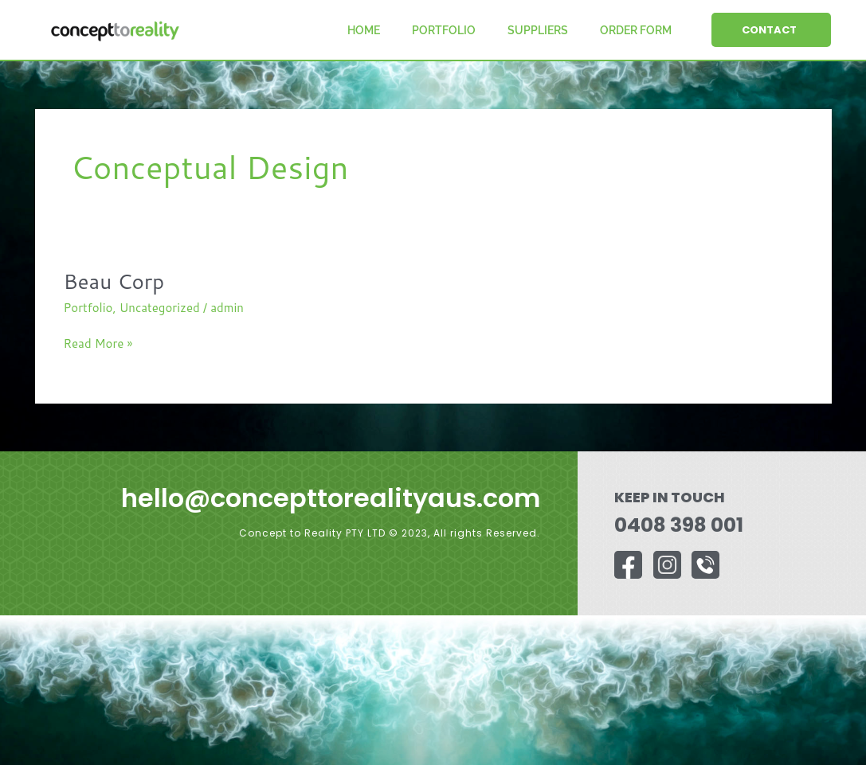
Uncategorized (160, 307)
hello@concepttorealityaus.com (330, 498)
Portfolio (444, 30)
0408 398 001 (678, 525)
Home (363, 30)
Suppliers (537, 30)
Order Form (636, 30)
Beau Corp (114, 281)
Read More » (98, 343)
